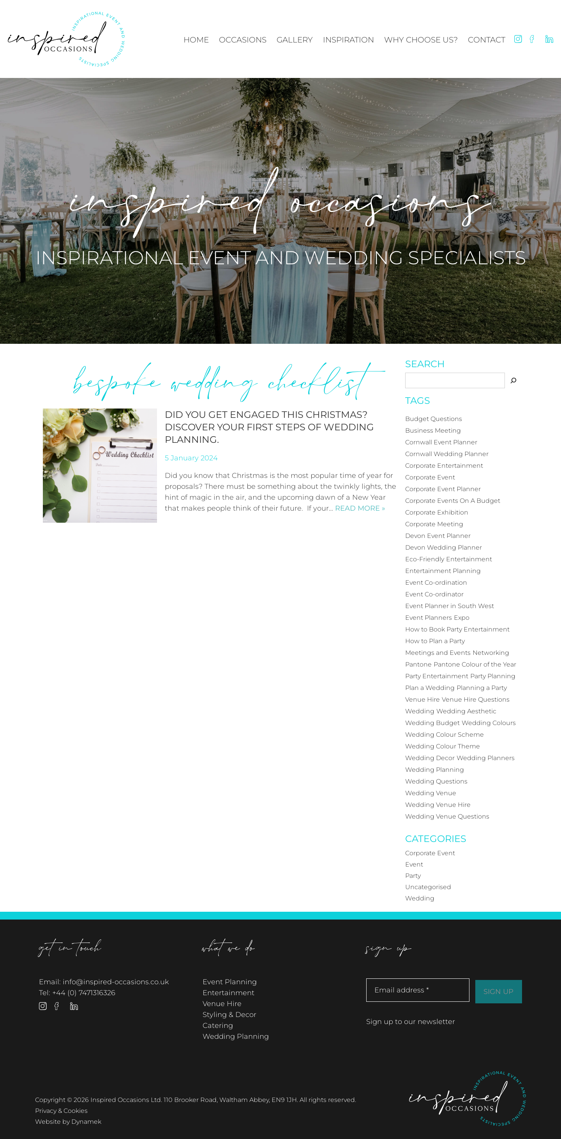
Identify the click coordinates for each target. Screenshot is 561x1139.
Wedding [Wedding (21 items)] (419, 711)
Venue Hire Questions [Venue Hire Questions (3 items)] (476, 699)
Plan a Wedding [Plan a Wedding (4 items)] (430, 688)
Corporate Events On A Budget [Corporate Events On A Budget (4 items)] (452, 500)
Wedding (419, 898)
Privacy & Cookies (61, 1110)
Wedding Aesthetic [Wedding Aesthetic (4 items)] (466, 711)
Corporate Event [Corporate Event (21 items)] (430, 477)
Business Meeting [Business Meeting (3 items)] (433, 430)
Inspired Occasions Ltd (467, 1098)
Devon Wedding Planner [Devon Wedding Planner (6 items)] (443, 547)
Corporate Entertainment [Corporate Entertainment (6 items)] (444, 465)
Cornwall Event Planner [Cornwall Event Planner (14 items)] (441, 442)
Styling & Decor (229, 1014)
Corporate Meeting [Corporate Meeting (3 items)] (434, 524)
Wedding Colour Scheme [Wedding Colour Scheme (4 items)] (444, 734)
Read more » (360, 508)
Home (196, 39)
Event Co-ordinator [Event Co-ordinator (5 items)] (434, 594)
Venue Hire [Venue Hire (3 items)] (422, 699)
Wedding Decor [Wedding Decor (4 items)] (430, 758)
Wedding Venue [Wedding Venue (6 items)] (430, 793)
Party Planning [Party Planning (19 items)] (492, 676)
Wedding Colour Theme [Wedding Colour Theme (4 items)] (442, 746)
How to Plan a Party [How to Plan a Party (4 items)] (435, 641)
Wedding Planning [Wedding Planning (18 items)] (434, 769)
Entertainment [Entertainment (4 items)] (469, 559)
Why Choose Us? (421, 39)
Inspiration (348, 39)
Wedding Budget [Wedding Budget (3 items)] (432, 723)
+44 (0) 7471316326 (83, 993)
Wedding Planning (236, 1036)
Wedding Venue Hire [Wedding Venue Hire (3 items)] (438, 804)
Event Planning (230, 982)
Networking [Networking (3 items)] (491, 652)
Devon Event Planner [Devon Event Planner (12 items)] (438, 535)
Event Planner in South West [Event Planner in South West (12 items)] (449, 606)
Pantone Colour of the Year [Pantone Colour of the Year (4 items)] (475, 664)
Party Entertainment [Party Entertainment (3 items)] (436, 676)
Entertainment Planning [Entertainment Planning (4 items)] (443, 571)
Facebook (534, 39)
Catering (218, 1025)
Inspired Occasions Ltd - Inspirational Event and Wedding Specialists (66, 39)
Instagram (518, 39)
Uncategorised (428, 887)
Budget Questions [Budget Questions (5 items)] (433, 419)
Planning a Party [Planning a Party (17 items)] (482, 688)
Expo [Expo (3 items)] (461, 617)
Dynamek (86, 1121)
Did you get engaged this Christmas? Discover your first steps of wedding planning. (269, 427)
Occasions (242, 39)
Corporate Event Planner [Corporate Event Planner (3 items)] (443, 489)
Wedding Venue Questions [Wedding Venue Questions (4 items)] (447, 816)
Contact (486, 39)
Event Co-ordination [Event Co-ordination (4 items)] (436, 582)
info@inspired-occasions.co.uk (116, 982)
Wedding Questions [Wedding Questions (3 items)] (436, 781)
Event (414, 864)
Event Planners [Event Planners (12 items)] (428, 617)
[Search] (513, 380)
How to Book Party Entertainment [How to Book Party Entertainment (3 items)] (457, 629)
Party (413, 875)
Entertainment (228, 993)
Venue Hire (222, 1003)
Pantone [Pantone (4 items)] (418, 664)
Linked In (549, 39)
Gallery (295, 39)
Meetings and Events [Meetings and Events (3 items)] (438, 652)
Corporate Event (430, 853)
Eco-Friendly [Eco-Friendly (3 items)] (424, 559)
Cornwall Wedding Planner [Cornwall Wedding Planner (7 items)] (447, 454)
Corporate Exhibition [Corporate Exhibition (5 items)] (436, 512)
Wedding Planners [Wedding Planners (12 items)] (486, 758)
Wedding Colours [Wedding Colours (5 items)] (489, 723)
